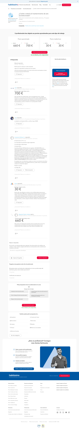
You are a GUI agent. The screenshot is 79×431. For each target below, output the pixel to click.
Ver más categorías (15, 335)
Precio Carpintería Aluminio (13, 400)
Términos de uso (24, 421)
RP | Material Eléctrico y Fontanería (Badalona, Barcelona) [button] (30, 215)
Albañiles (26, 402)
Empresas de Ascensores (28, 385)
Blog (41, 385)
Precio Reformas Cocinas (12, 398)
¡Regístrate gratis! (44, 1)
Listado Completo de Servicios (61, 385)
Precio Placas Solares (12, 396)
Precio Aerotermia (11, 387)
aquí (58, 83)
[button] (10, 15)
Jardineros (26, 396)
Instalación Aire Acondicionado (17, 291)
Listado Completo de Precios (61, 383)
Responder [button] (19, 74)
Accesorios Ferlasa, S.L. (20, 137)
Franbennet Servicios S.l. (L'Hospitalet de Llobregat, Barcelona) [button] (27, 119)
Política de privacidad (33, 421)
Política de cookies (43, 421)
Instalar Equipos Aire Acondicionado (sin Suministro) (39, 292)
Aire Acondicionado (27, 8)
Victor (16, 183)
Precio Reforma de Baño (12, 385)
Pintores (25, 398)
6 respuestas (21, 25)
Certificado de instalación (15, 275)
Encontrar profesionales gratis (60, 74)
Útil (16, 82)
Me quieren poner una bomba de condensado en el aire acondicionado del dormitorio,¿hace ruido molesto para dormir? (26, 269)
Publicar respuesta (43, 257)
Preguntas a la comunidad (16, 8)
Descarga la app (27, 414)
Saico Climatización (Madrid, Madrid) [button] (22, 89)
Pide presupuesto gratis (29, 305)
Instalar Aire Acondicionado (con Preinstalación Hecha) (37, 296)
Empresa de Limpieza (28, 387)
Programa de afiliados (44, 414)
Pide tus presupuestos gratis (39, 52)
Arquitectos (26, 404)
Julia (16, 117)
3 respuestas (11, 277)
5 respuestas (11, 272)
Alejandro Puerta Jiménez (24, 214)
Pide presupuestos (66, 4)
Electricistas (26, 400)
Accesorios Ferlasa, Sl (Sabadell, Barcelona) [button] (23, 138)
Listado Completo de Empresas (62, 387)
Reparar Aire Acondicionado (17, 299)
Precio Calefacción (11, 402)
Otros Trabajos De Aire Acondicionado (19, 295)
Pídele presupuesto (29, 170)
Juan (16, 87)
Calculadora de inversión (28, 416)
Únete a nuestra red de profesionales (23, 368)
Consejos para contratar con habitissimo (15, 414)
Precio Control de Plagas (12, 404)
